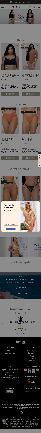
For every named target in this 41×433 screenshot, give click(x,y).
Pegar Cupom (11, 229)
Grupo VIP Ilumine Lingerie (39, 125)
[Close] (37, 203)
